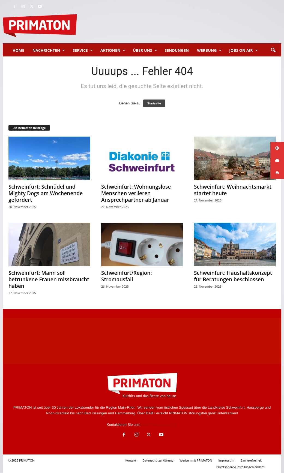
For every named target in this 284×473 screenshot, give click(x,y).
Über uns (145, 50)
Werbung (209, 50)
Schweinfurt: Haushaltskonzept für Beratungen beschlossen (233, 276)
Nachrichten (48, 50)
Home (18, 50)
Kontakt (130, 460)
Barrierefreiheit (251, 460)
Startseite (154, 103)
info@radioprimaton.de (159, 425)
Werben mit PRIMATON (196, 460)
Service (82, 50)
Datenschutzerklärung (157, 460)
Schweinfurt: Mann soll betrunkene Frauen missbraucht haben (48, 279)
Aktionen (112, 50)
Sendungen (177, 50)
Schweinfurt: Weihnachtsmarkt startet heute (232, 190)
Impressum (226, 460)
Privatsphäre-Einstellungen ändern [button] (240, 467)
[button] (273, 50)
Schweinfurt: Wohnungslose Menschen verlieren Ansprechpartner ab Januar (136, 193)
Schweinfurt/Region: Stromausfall (126, 276)
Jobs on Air (243, 50)
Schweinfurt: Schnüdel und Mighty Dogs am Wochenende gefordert (45, 193)
